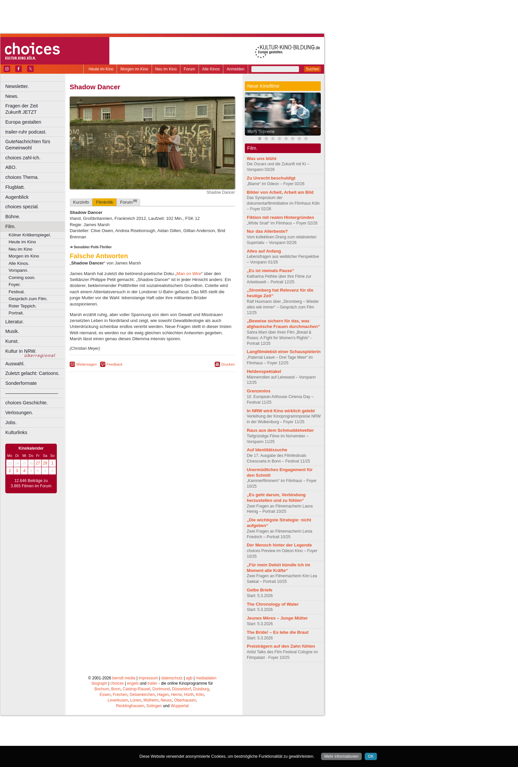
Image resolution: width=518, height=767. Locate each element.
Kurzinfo (81, 202)
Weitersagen (86, 364)
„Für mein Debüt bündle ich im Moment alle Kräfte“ (278, 567)
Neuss (166, 700)
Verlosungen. (19, 412)
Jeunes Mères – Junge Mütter (277, 618)
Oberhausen (185, 700)
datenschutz (172, 678)
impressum (148, 678)
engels (132, 683)
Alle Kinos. (19, 263)
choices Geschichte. (26, 402)
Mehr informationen (341, 756)
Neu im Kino (166, 69)
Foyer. (15, 284)
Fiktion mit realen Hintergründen (280, 217)
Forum (189, 69)
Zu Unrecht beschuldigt (271, 178)
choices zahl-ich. (22, 157)
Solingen (154, 706)
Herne (176, 694)
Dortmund (161, 689)
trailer (152, 683)
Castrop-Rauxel (136, 689)
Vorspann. (18, 270)
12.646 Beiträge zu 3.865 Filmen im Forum (31, 483)
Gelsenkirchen (142, 694)
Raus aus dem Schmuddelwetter (280, 430)
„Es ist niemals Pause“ (270, 270)
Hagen (163, 694)
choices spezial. (22, 206)
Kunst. (12, 341)
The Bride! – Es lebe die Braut (278, 632)
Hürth (189, 694)
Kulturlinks (16, 432)
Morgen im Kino (134, 69)
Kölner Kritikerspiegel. (30, 234)
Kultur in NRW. (20, 351)
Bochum (101, 689)
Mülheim (150, 700)
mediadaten (206, 678)
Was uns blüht (262, 158)
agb (189, 678)
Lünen (135, 700)
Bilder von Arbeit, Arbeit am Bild (280, 192)
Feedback (115, 364)
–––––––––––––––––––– (31, 393)
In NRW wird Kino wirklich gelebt (281, 410)
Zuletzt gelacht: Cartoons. (32, 373)
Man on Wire (188, 273)
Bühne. (12, 216)
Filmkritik (104, 202)
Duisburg (201, 689)
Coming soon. (22, 277)
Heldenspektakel (264, 371)
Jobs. (11, 422)
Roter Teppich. (23, 305)
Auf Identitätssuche (267, 449)
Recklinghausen (130, 706)
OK (371, 756)
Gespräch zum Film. (28, 298)
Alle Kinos (211, 69)
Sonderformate (21, 383)
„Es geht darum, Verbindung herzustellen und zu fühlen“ (276, 497)
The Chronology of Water (273, 604)
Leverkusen (118, 700)
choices (117, 683)
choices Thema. (22, 177)
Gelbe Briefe (260, 589)
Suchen (312, 69)
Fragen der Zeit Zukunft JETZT (35, 109)
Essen (105, 694)
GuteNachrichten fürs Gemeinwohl (27, 144)
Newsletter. (17, 86)
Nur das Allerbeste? (267, 231)
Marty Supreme (261, 131)
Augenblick (16, 197)
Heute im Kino (101, 69)
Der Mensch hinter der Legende (279, 545)
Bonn (116, 689)
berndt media (123, 678)
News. (11, 96)
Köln (200, 694)
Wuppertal (180, 706)
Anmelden (235, 69)
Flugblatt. (15, 187)
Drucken (228, 364)
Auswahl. (14, 363)
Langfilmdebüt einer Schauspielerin (284, 351)
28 (45, 463)
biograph (99, 683)
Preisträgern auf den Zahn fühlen (281, 646)
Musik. (12, 331)
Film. (10, 226)
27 (38, 463)
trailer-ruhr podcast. (26, 132)
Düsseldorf (181, 689)
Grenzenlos (259, 390)
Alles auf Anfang (264, 251)
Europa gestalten (23, 122)
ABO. (11, 167)
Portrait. (16, 312)
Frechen (120, 694)
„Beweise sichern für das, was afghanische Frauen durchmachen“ (283, 323)
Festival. (17, 291)
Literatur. (14, 321)
